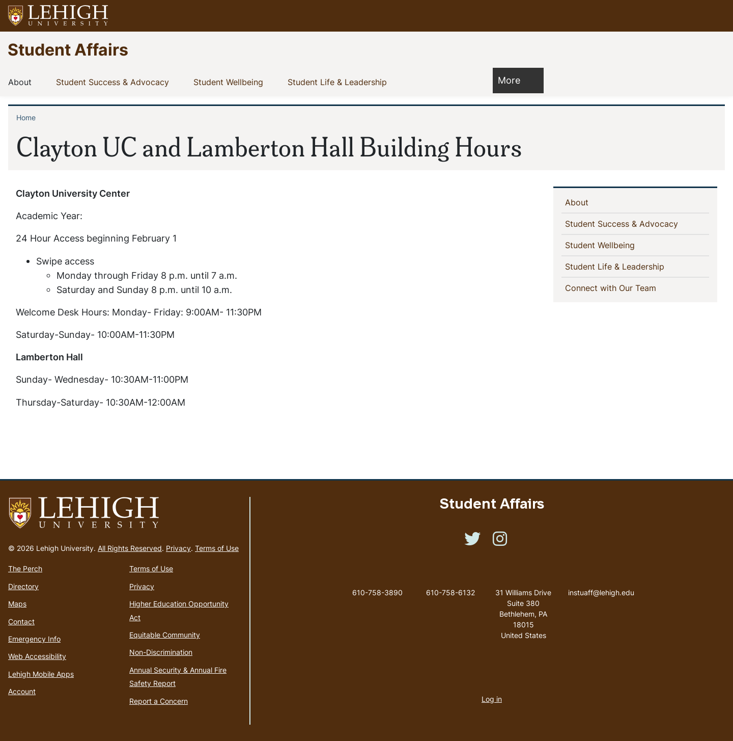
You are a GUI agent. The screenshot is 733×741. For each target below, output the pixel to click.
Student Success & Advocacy (114, 81)
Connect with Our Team (613, 287)
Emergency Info (34, 639)
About (22, 81)
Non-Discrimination (160, 652)
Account (22, 691)
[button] (715, 16)
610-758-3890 (377, 592)
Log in (492, 699)
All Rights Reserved (130, 548)
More (514, 80)
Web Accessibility (37, 656)
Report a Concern (158, 701)
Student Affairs (68, 49)
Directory (23, 586)
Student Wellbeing (230, 81)
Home (26, 117)
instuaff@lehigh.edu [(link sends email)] (601, 582)
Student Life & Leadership (339, 81)
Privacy (178, 548)
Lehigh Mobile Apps (41, 674)
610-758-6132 (450, 592)
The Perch (25, 568)
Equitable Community (164, 635)
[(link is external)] (472, 542)
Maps (17, 603)
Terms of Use (217, 548)
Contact (21, 621)
